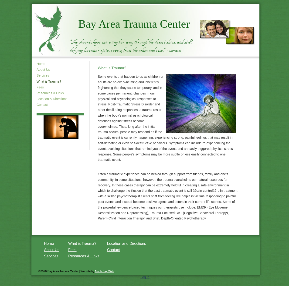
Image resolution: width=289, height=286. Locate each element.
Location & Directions (52, 99)
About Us (43, 69)
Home (41, 64)
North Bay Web (104, 271)
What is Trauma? (82, 244)
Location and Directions (126, 244)
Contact (42, 105)
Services (43, 75)
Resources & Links (50, 93)
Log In (145, 277)
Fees (40, 87)
